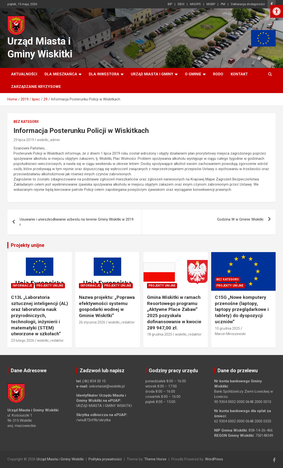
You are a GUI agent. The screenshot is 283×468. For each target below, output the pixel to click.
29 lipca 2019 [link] (24, 140)
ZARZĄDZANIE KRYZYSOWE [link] (36, 86)
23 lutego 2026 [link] (22, 340)
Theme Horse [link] (155, 459)
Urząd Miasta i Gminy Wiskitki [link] (60, 459)
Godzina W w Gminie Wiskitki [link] (240, 219)
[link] (276, 11)
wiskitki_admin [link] (48, 140)
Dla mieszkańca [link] (61, 74)
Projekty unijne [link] (27, 245)
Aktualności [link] (24, 74)
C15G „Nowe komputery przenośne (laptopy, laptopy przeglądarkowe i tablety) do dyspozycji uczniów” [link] (242, 309)
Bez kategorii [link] (26, 122)
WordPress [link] (214, 459)
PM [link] (223, 4)
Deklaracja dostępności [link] (248, 4)
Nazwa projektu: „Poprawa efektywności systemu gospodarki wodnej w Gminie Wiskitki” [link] (107, 306)
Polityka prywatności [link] (105, 459)
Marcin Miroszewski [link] (230, 334)
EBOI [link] (181, 4)
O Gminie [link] (193, 74)
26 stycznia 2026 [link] (92, 322)
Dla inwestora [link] (104, 74)
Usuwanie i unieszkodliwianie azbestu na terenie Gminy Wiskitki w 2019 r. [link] (77, 222)
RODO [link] (218, 74)
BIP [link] (170, 4)
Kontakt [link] (239, 74)
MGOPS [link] (195, 4)
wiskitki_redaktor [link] (50, 340)
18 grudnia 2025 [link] (159, 334)
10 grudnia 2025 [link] (227, 328)
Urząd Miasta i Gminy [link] (152, 74)
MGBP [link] (211, 4)
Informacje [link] (22, 285)
